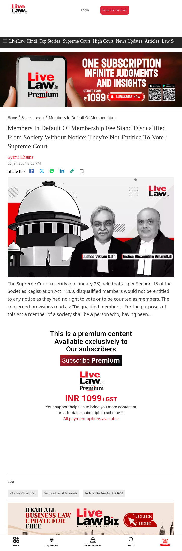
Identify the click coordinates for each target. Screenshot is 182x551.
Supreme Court (76, 41)
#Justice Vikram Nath (23, 493)
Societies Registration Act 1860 (104, 493)
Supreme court (33, 118)
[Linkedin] (62, 171)
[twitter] (42, 171)
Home (12, 118)
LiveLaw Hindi (23, 41)
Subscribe (91, 360)
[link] (72, 171)
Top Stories (49, 41)
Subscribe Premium (114, 10)
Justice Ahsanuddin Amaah (60, 493)
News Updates (129, 41)
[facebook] (31, 171)
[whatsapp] (52, 171)
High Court (103, 41)
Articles (152, 41)
